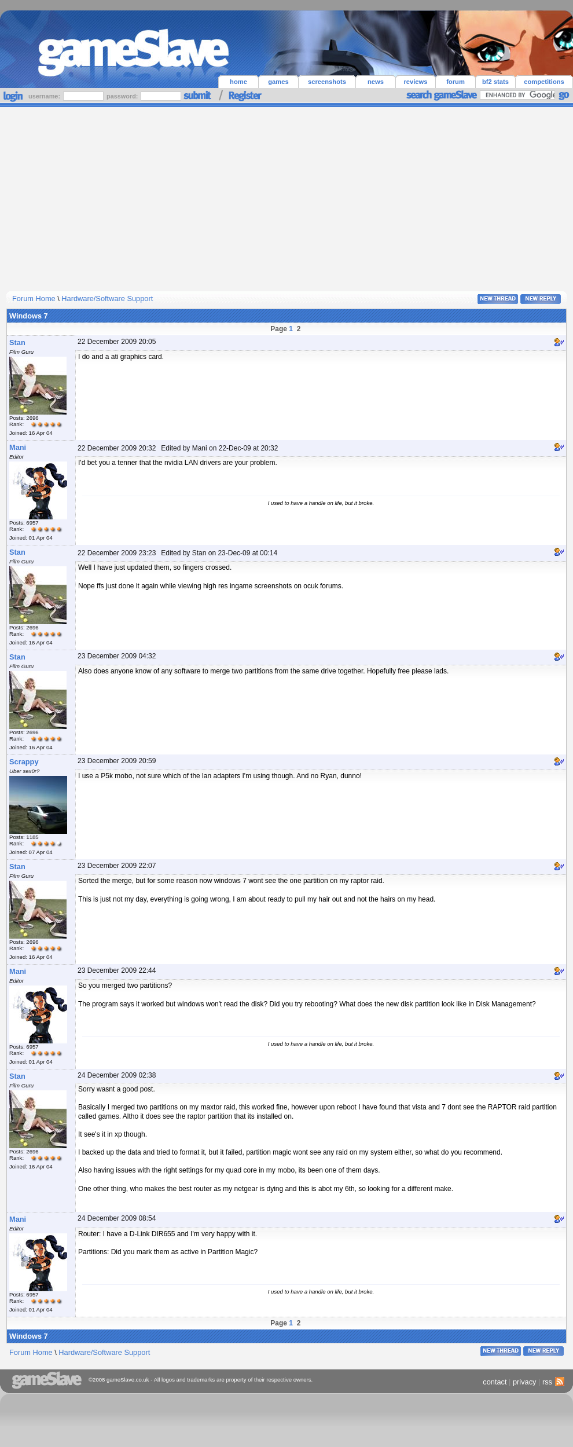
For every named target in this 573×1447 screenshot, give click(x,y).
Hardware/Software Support (107, 298)
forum (455, 81)
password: (122, 96)
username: (45, 96)
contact (494, 1382)
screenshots (327, 81)
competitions (544, 81)
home (238, 81)
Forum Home (34, 298)
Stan (17, 342)
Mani (17, 447)
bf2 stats (495, 81)
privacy (525, 1382)
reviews (415, 81)
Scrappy (24, 761)
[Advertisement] (287, 194)
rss (551, 1382)
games (278, 81)
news (376, 81)
